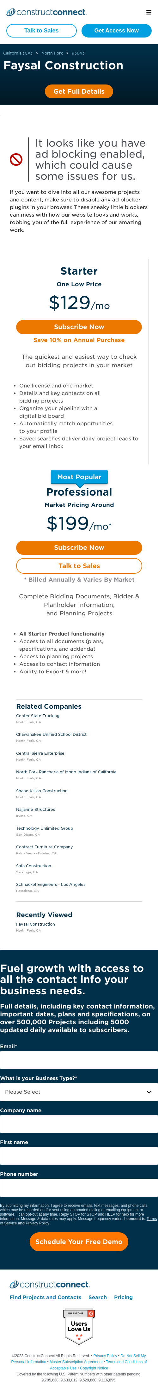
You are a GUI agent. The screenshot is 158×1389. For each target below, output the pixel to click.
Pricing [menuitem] (123, 1297)
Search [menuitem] (97, 1297)
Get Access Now (116, 30)
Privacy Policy (37, 1223)
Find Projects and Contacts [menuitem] (45, 1297)
